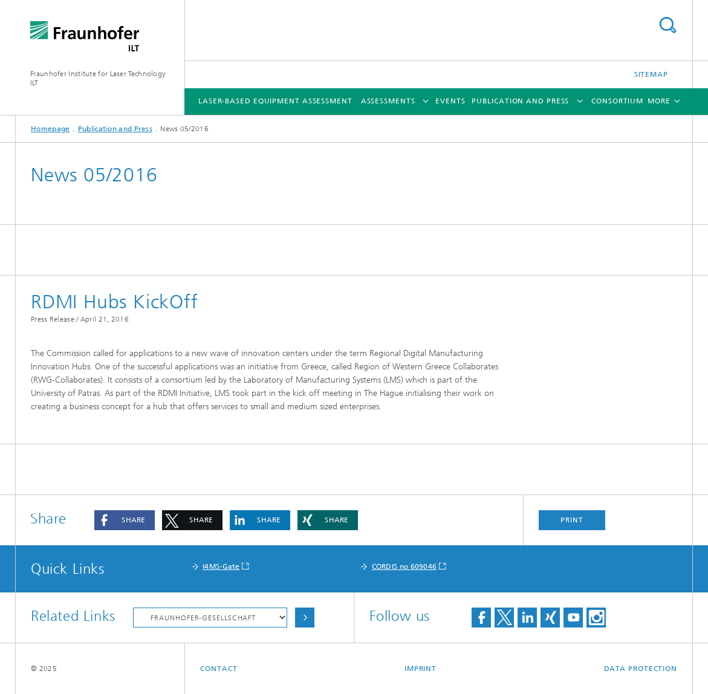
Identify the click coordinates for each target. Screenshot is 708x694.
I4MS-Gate (221, 566)
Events (450, 101)
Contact (218, 668)
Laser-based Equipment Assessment (275, 101)
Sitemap (651, 74)
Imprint (420, 668)
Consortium (617, 101)
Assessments (388, 101)
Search (667, 25)
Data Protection (641, 668)
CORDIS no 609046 (404, 566)
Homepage (50, 129)
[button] (124, 520)
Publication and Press (520, 101)
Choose (304, 618)
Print (571, 520)
